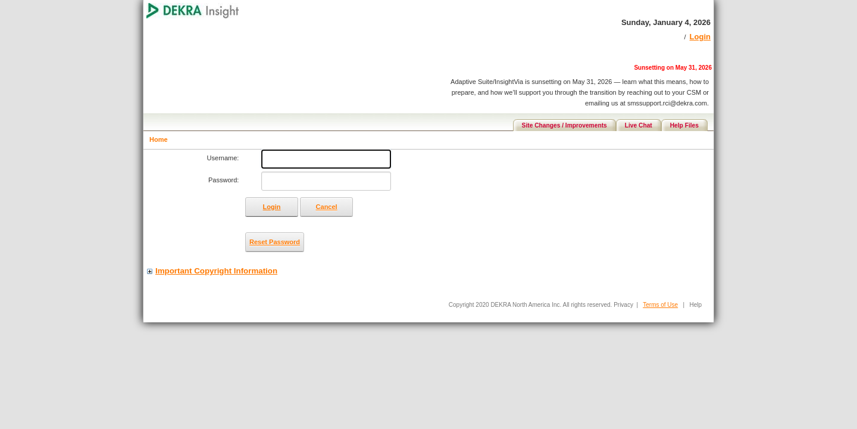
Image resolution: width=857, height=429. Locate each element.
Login (700, 36)
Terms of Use (660, 304)
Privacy (623, 304)
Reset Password (274, 241)
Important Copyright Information (216, 270)
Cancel (326, 206)
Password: (223, 180)
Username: (223, 157)
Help (695, 304)
